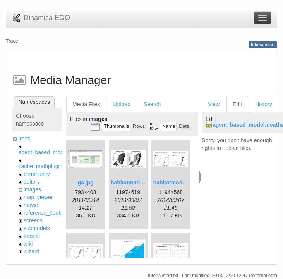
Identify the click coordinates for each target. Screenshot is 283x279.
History (263, 104)
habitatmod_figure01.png (143, 182)
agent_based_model (43, 152)
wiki (28, 244)
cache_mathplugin (41, 166)
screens (33, 220)
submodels (37, 228)
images (32, 189)
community (37, 174)
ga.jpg (85, 182)
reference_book (42, 213)
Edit (237, 104)
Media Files (86, 104)
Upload (121, 104)
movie (31, 205)
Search (152, 104)
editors (32, 182)
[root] (24, 138)
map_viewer (38, 197)
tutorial (32, 236)
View (214, 104)
